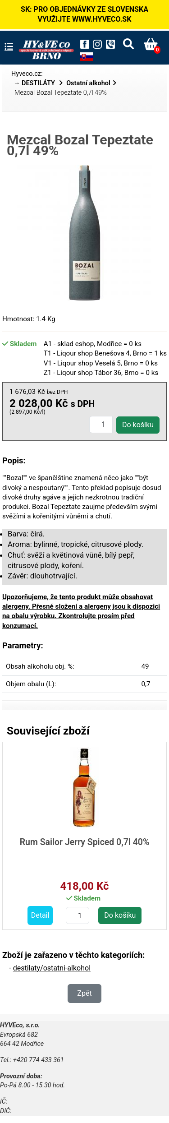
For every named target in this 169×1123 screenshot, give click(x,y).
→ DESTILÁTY (35, 83)
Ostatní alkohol (88, 83)
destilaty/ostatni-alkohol (52, 968)
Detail (40, 915)
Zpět (84, 993)
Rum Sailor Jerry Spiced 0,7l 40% (85, 842)
